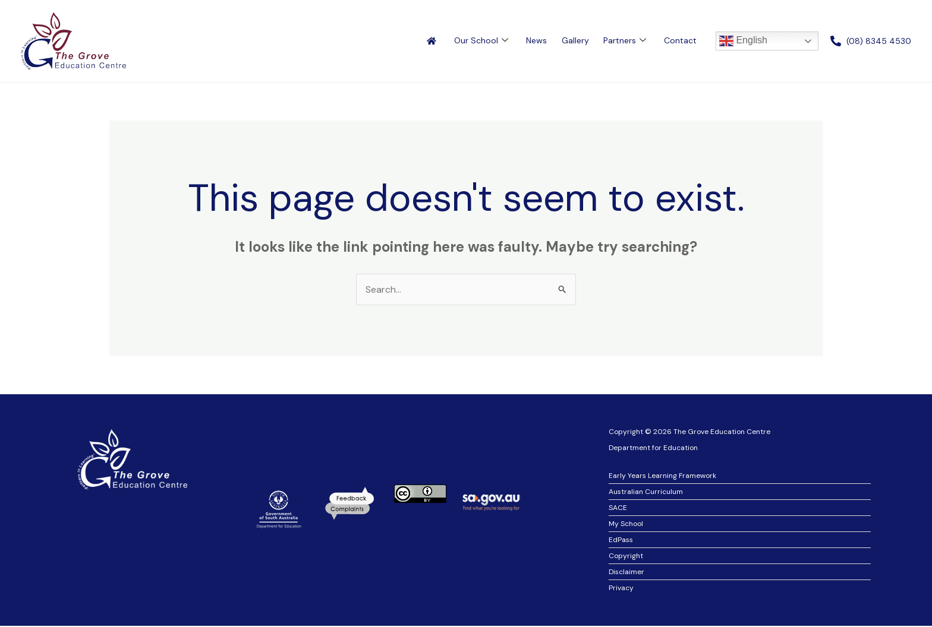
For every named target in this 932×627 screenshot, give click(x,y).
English (743, 41)
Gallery (575, 40)
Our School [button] (482, 41)
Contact (680, 40)
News (537, 40)
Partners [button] (624, 41)
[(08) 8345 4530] (835, 41)
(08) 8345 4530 (878, 41)
